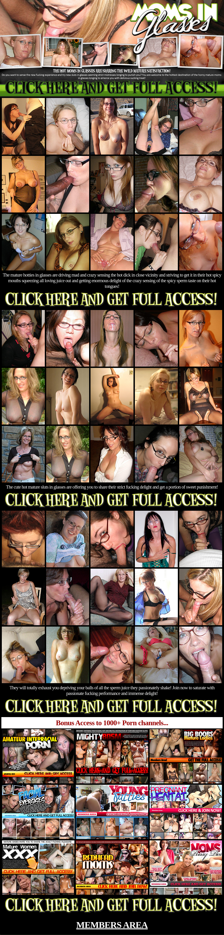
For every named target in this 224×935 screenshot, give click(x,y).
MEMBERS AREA (112, 925)
